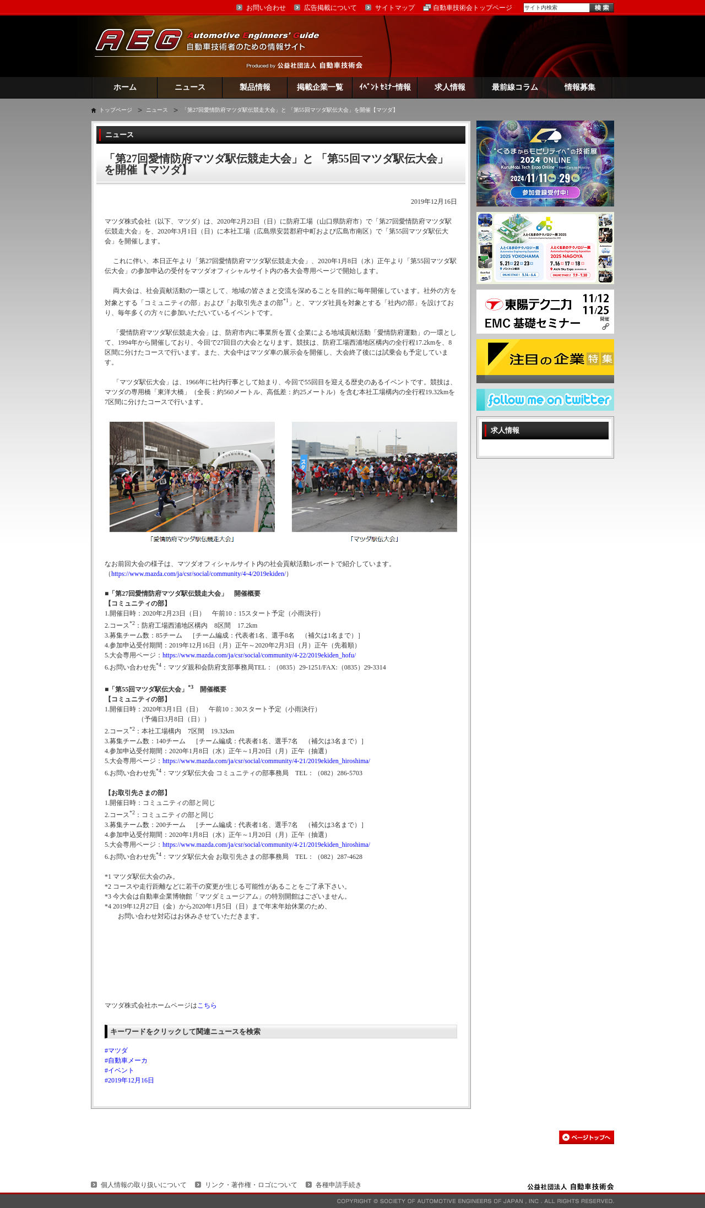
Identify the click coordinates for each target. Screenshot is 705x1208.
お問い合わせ (266, 8)
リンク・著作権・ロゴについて (251, 1185)
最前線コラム (515, 87)
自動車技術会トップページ (472, 8)
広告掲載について (330, 8)
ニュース (190, 87)
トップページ (115, 110)
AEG (214, 46)
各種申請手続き (339, 1185)
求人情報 (450, 87)
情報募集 (580, 87)
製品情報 (255, 87)
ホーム (125, 87)
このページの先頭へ (586, 1137)
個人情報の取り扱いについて (144, 1185)
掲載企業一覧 (320, 87)
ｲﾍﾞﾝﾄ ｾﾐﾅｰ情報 (385, 87)
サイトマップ (395, 8)
